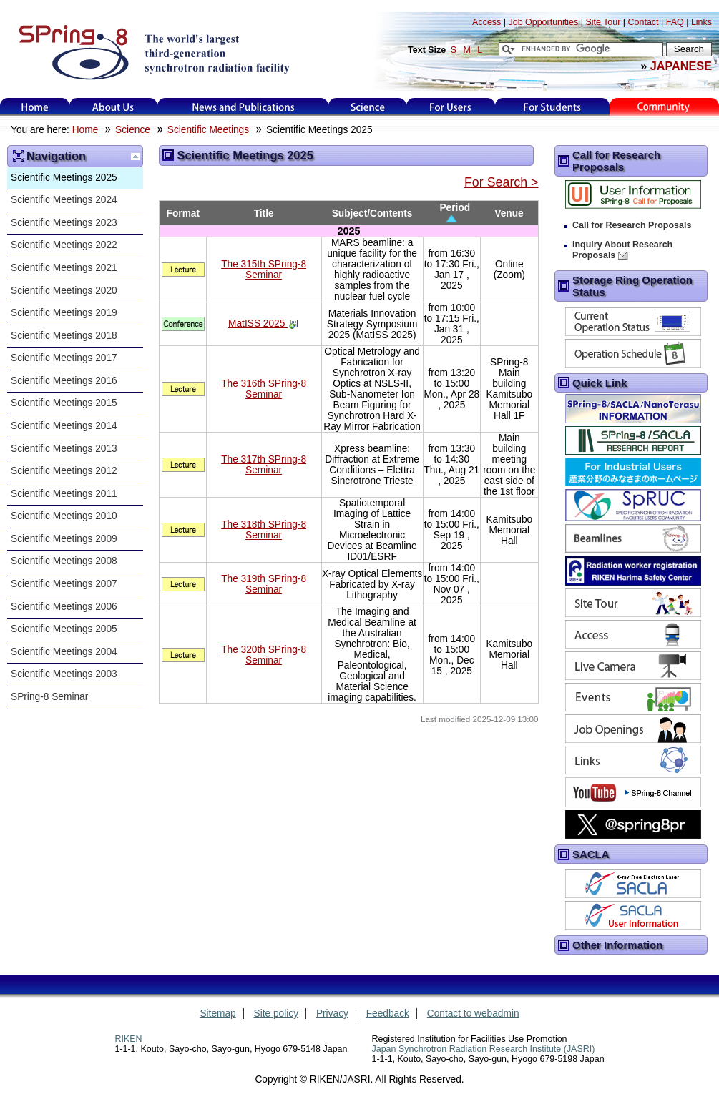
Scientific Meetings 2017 (64, 358)
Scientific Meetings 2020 (64, 290)
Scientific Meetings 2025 (64, 177)
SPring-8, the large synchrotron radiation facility (152, 51)
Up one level (135, 156)
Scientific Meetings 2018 (64, 335)
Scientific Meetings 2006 (64, 606)
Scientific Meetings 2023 (64, 222)
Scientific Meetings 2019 (64, 312)
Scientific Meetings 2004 (64, 651)
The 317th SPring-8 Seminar (263, 464)
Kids (664, 107)
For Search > (501, 182)
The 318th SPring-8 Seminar (263, 530)
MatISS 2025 (258, 323)
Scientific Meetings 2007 (64, 583)
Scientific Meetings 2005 (64, 629)
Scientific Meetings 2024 (64, 199)
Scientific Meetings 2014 (64, 425)
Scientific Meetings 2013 (64, 448)
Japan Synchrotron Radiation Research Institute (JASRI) (483, 1049)
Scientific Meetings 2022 (64, 245)
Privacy (332, 1013)
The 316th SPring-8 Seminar (263, 389)
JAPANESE (681, 65)
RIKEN (128, 1039)
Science (367, 107)
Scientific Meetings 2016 (64, 380)
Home (35, 107)
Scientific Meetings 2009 (64, 538)
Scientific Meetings (208, 129)
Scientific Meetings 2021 (64, 267)
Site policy (276, 1013)
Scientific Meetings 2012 (64, 470)
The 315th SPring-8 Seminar (263, 269)
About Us (113, 107)
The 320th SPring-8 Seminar (263, 655)
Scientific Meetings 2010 (64, 516)
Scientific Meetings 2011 (64, 493)
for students (552, 107)
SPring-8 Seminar (49, 696)
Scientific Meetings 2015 (64, 403)
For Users (450, 107)
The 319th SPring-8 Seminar (263, 584)
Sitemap (217, 1013)
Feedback (387, 1013)
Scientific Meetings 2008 (64, 561)
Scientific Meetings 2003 (64, 674)
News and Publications (243, 107)
